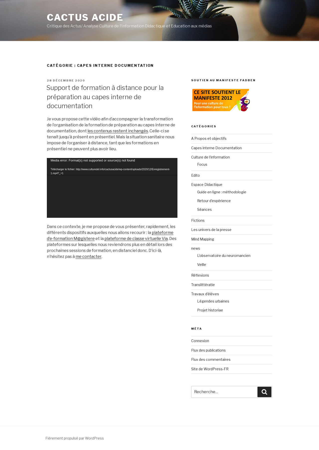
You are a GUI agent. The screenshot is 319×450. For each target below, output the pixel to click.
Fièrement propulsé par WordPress (74, 438)
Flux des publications (208, 350)
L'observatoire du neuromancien (223, 255)
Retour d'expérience (214, 201)
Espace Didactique (206, 184)
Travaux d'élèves (205, 294)
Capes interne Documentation (216, 148)
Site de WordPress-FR (210, 369)
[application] (112, 188)
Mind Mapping (202, 239)
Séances (204, 209)
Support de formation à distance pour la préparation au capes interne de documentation (105, 97)
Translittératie (203, 285)
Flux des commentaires (211, 359)
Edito (195, 175)
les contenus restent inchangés (117, 131)
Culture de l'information (210, 157)
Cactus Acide (85, 17)
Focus (202, 164)
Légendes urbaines (213, 301)
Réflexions (200, 275)
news (195, 248)
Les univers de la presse (211, 229)
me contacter (88, 256)
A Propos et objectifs (209, 138)
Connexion (200, 341)
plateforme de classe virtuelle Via (136, 238)
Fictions (198, 220)
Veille (201, 264)
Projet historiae (210, 310)
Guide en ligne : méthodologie (221, 192)
